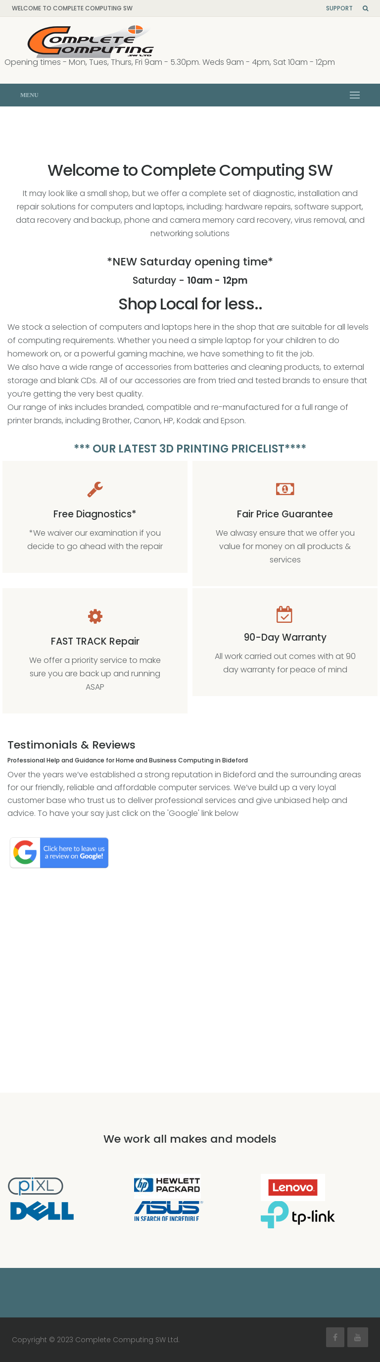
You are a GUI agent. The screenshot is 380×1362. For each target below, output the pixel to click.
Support (339, 8)
